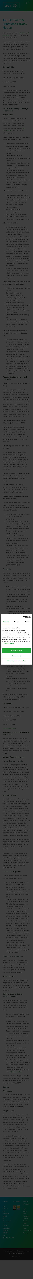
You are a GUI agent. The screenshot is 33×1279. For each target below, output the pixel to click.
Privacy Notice (9, 643)
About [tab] (27, 621)
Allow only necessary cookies (16, 661)
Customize (16, 656)
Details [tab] (16, 621)
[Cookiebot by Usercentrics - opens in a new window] (23, 617)
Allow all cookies (16, 650)
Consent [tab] (6, 621)
